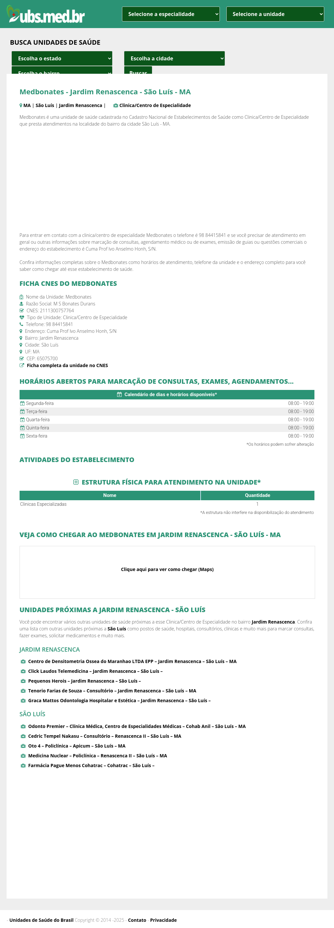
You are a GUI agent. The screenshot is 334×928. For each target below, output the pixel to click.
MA (27, 105)
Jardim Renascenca (80, 105)
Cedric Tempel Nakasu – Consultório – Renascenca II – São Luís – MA (104, 736)
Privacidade (163, 920)
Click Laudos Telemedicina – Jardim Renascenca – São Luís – (95, 671)
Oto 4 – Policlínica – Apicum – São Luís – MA (77, 746)
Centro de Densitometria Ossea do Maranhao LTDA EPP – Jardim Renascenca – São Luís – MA (132, 661)
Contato (137, 920)
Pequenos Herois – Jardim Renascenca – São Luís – (84, 681)
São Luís (45, 105)
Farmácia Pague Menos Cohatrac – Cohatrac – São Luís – (91, 765)
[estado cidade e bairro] (62, 58)
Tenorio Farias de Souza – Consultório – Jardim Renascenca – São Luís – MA (112, 691)
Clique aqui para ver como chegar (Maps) (167, 569)
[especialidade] (171, 14)
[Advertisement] (167, 179)
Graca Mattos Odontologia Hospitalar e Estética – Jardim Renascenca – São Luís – (119, 700)
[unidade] (275, 14)
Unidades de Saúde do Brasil (41, 920)
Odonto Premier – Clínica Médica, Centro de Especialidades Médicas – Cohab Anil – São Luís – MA (137, 726)
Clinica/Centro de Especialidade (155, 105)
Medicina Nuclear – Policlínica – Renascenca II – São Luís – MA (97, 755)
